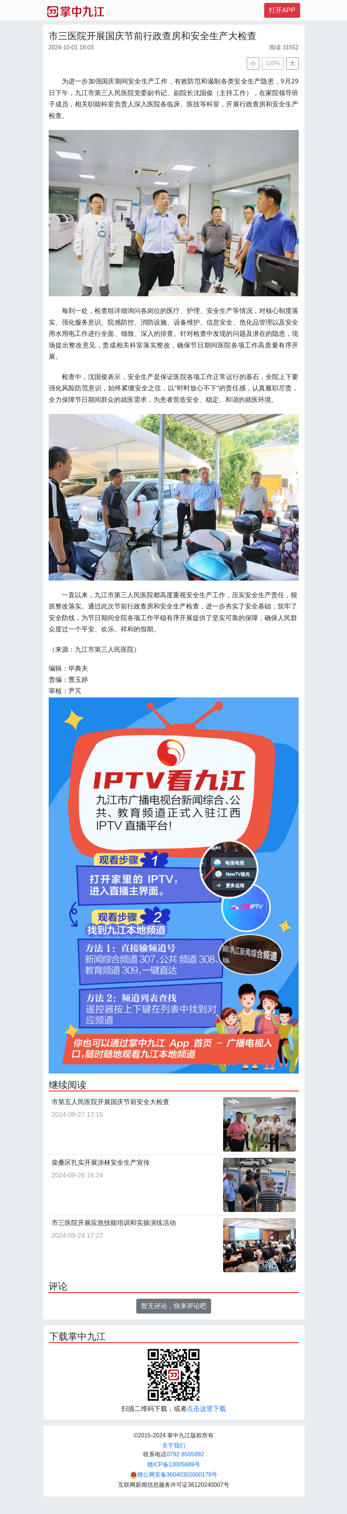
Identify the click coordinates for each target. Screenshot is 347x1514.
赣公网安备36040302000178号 (174, 1475)
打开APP (282, 10)
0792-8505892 (185, 1454)
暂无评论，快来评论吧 (173, 1306)
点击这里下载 (206, 1408)
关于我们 (173, 1445)
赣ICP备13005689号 (173, 1464)
